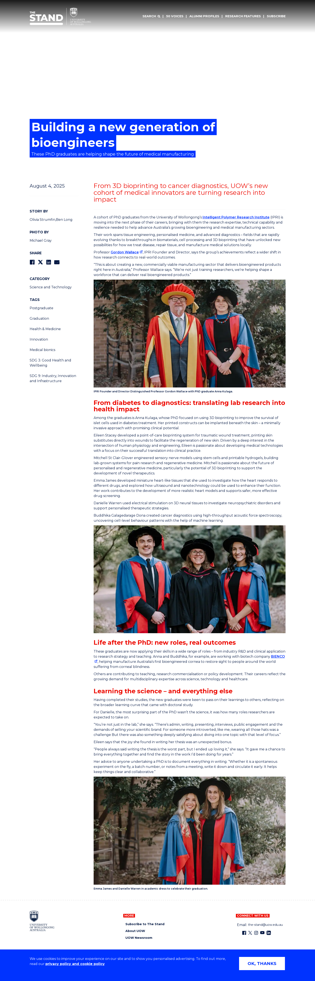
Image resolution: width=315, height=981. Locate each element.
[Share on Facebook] (32, 262)
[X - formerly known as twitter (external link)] (250, 933)
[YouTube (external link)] (262, 933)
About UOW (135, 931)
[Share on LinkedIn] (48, 262)
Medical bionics (42, 350)
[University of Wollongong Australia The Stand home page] (60, 16)
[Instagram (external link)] (256, 933)
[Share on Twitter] (40, 262)
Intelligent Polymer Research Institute (236, 217)
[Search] (151, 16)
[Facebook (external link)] (244, 933)
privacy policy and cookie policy (75, 964)
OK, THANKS (262, 963)
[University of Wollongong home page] (42, 921)
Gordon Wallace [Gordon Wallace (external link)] (125, 252)
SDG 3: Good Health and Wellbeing (50, 362)
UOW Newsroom (138, 938)
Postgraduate (41, 308)
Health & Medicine (45, 329)
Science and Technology (51, 287)
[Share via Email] (57, 262)
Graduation (39, 318)
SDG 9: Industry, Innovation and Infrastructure (53, 378)
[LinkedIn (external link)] (269, 933)
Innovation (39, 339)
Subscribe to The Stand (144, 924)
